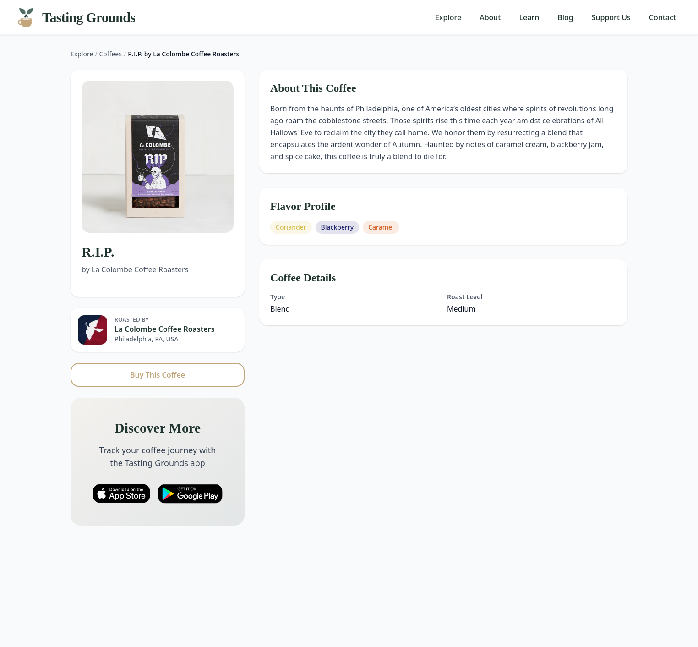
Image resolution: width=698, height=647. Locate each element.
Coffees (110, 53)
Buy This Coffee (157, 375)
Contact (662, 17)
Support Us (611, 17)
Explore (448, 17)
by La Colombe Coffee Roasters (135, 269)
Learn (529, 17)
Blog (565, 17)
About (490, 17)
